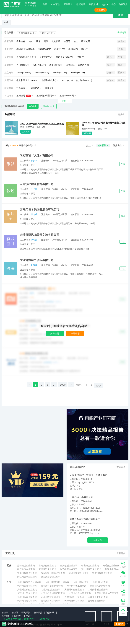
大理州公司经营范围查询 (53, 593)
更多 (104, 4)
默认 (89, 145)
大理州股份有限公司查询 (57, 582)
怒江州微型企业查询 (27, 577)
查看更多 (121, 467)
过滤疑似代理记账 (45, 95)
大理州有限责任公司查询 (29, 582)
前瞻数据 (38, 612)
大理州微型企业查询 (78, 573)
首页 (45, 4)
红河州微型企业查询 (115, 569)
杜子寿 (34, 189)
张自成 (34, 214)
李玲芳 (34, 239)
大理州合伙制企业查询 (52, 586)
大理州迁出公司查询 (74, 597)
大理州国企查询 (80, 582)
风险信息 (49, 88)
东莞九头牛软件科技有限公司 (85, 519)
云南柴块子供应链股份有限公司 (39, 209)
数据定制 (93, 4)
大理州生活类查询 (96, 601)
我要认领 (98, 540)
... (54, 384)
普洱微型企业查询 (47, 569)
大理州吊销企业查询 (100, 586)
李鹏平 (34, 160)
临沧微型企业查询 (69, 569)
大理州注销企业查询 (27, 589)
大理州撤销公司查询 (74, 601)
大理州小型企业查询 (74, 589)
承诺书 (29, 616)
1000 (63, 384)
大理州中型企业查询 (98, 589)
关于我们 (6, 616)
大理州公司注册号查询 (80, 593)
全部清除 (121, 32)
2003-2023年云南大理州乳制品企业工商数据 (42, 123)
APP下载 (55, 4)
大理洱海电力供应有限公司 (37, 260)
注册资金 (118, 145)
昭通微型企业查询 (111, 565)
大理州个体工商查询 (76, 586)
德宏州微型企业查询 (102, 573)
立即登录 (75, 333)
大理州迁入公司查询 (50, 601)
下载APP (119, 624)
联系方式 (20, 88)
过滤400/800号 (67, 95)
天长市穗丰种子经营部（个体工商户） (90, 475)
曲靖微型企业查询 (47, 565)
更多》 (121, 114)
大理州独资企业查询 (27, 586)
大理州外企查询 (100, 582)
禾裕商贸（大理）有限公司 (37, 155)
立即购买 (25, 132)
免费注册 (54, 333)
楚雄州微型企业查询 (91, 569)
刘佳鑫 (34, 265)
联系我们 (18, 616)
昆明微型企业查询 (26, 565)
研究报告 (25, 612)
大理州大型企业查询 (27, 593)
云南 (9, 565)
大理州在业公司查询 (50, 597)
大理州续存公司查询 (27, 597)
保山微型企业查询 (90, 565)
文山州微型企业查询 (27, 573)
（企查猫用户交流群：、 (19, 619)
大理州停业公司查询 (98, 597)
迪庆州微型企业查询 (50, 577)
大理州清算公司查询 (27, 601)
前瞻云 (5, 612)
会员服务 (100, 10)
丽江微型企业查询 (26, 569)
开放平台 (68, 4)
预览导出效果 (49, 106)
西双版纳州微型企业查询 (53, 573)
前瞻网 (15, 612)
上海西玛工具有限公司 (81, 497)
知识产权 (35, 88)
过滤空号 (23, 95)
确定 (98, 386)
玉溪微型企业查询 (69, 565)
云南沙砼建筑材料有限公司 (37, 184)
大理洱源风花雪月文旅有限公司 (39, 234)
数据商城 (80, 4)
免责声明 (50, 612)
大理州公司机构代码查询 (106, 593)
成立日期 (103, 145)
